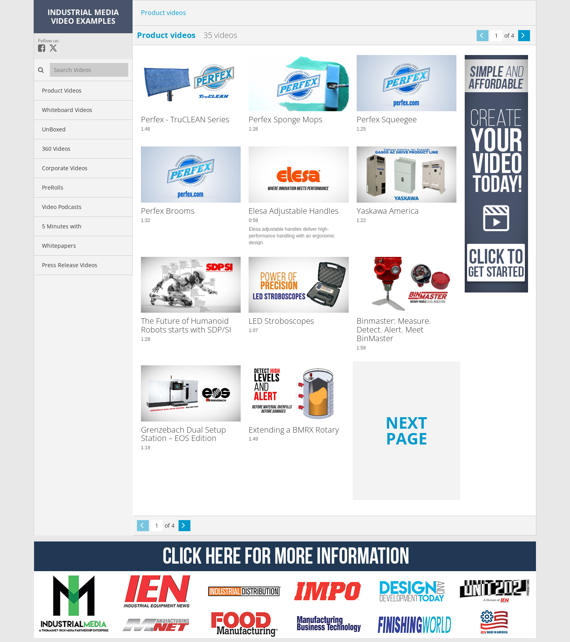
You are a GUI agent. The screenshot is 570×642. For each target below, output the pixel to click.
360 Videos (56, 148)
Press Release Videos (69, 265)
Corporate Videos (64, 168)
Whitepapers (59, 245)
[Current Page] (496, 35)
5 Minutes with (62, 226)
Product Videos (62, 90)
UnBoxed (54, 129)
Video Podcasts (62, 207)
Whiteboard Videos (67, 110)
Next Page (406, 430)
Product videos (163, 12)
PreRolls (52, 187)
